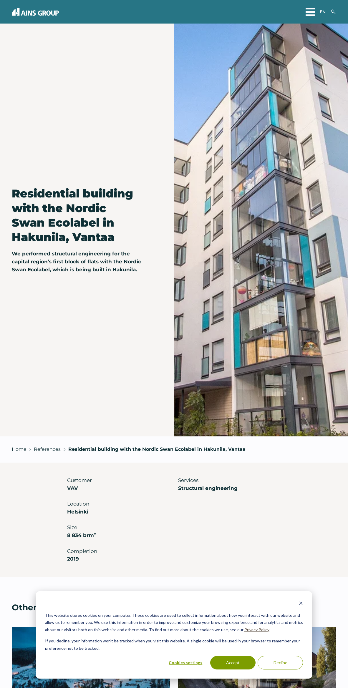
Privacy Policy (256, 629)
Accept (233, 662)
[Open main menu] (310, 11)
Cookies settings (185, 662)
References (47, 449)
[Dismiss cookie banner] (301, 604)
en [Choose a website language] (323, 11)
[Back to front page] (35, 12)
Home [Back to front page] (19, 449)
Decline (280, 662)
